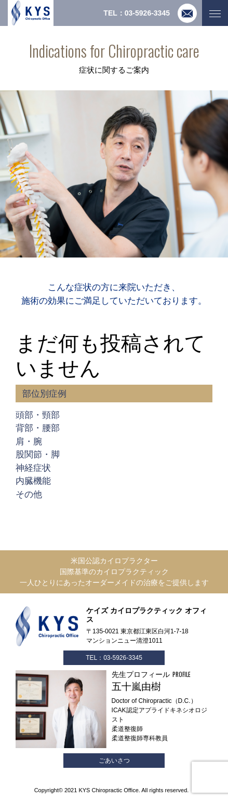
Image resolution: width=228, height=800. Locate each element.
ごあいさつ (114, 760)
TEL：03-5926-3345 (114, 657)
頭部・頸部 (38, 415)
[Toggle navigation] (215, 13)
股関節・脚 (38, 454)
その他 (29, 494)
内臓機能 (33, 481)
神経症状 (33, 468)
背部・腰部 (38, 428)
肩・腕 (29, 441)
